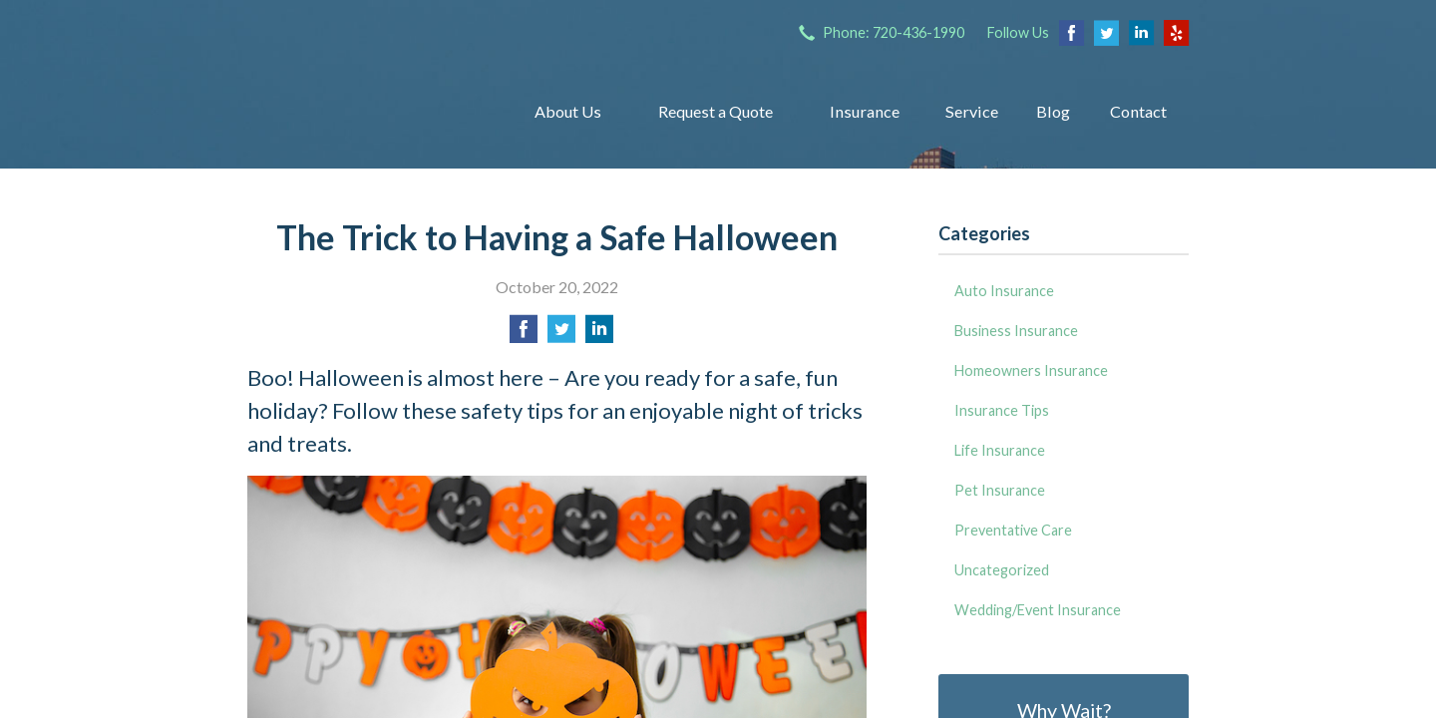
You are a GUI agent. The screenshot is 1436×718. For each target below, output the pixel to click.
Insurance (864, 111)
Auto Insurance (1004, 290)
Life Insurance (999, 450)
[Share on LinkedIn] (599, 334)
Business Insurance (1016, 330)
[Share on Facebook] (524, 334)
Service (971, 111)
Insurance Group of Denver (364, 112)
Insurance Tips (1001, 410)
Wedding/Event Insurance (1037, 609)
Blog (1053, 111)
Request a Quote (715, 111)
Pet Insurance (999, 490)
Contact (1138, 111)
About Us (568, 111)
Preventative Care (1013, 530)
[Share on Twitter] (561, 334)
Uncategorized (1001, 569)
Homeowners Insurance (1031, 370)
